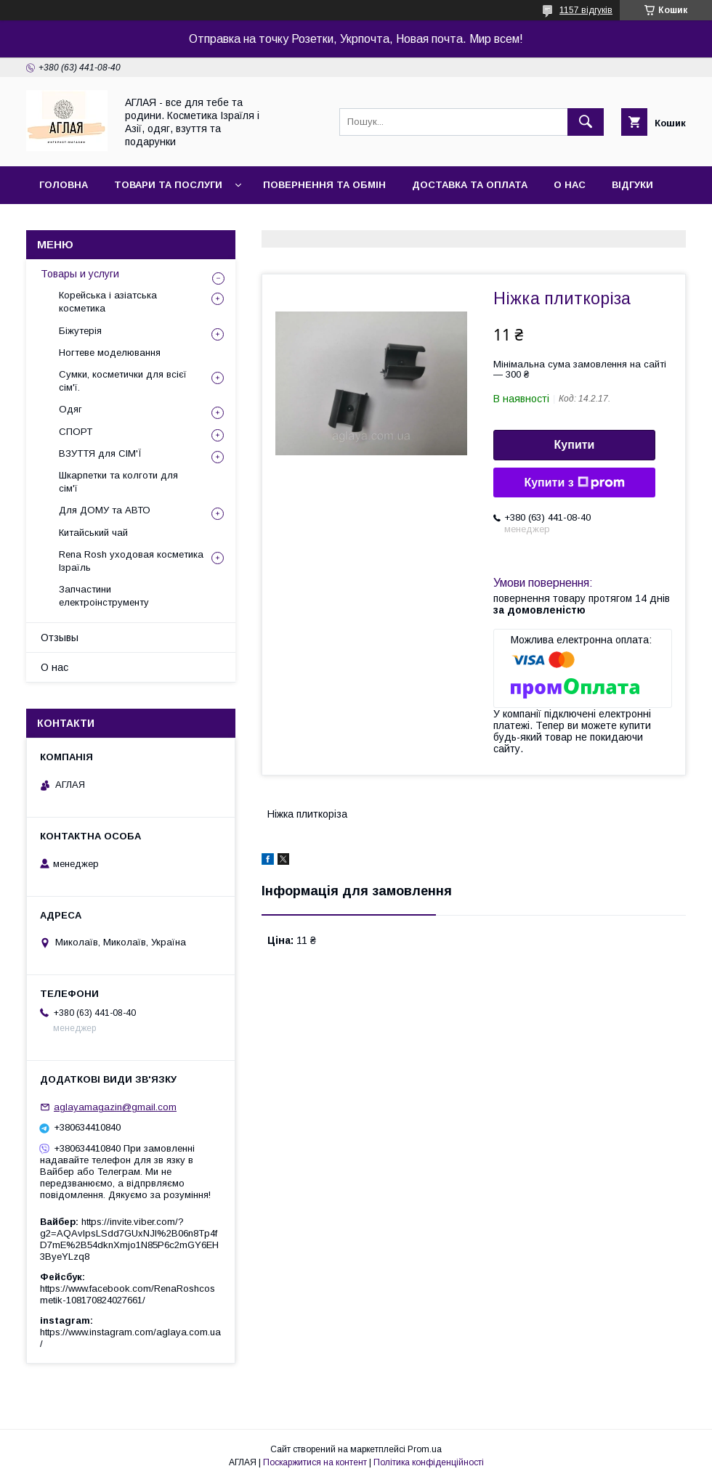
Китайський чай (93, 532)
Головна (63, 184)
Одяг (70, 409)
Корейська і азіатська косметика (108, 302)
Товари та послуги (168, 184)
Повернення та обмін (324, 184)
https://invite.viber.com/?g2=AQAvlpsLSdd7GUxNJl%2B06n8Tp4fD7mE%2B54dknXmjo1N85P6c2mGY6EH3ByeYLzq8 (129, 1239)
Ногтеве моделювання (110, 352)
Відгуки (632, 184)
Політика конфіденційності (428, 1462)
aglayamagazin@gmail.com (115, 1107)
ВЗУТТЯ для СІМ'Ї (100, 453)
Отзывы (59, 637)
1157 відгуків (585, 10)
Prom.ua (425, 1449)
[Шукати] (585, 122)
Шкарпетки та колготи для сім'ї (118, 482)
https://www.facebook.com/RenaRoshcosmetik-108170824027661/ (127, 1294)
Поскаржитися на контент (315, 1462)
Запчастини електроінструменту (104, 596)
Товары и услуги (80, 274)
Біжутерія (80, 330)
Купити (574, 445)
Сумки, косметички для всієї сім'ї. (123, 381)
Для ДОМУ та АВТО (104, 510)
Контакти (66, 222)
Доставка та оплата (469, 184)
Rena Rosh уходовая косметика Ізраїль (131, 561)
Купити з (574, 482)
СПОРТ (75, 431)
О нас (570, 184)
